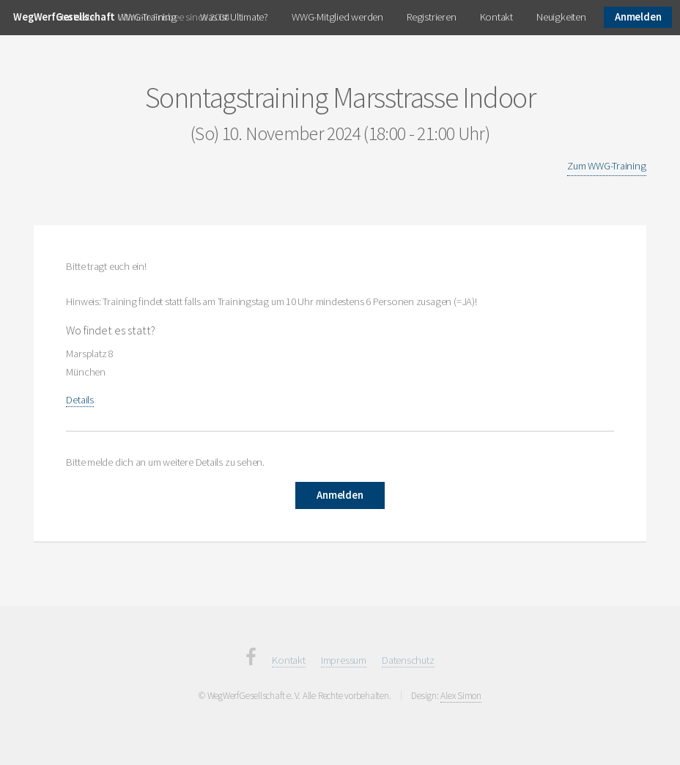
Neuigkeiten (561, 16)
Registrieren (431, 16)
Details (79, 399)
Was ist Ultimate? (234, 16)
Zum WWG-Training (606, 165)
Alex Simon (460, 695)
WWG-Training (147, 16)
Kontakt (496, 16)
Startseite (75, 16)
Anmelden (638, 16)
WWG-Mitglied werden (337, 16)
